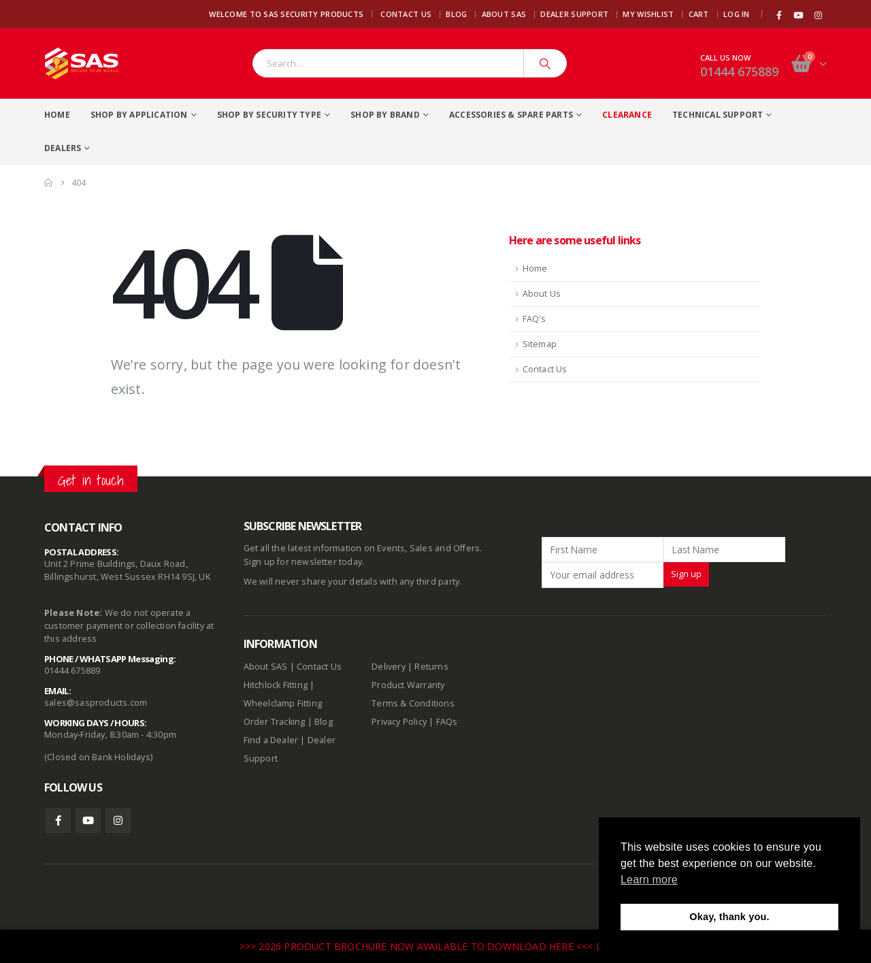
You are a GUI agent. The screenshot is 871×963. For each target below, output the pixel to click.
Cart (699, 14)
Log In (736, 14)
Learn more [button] (649, 879)
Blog (456, 14)
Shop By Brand (385, 114)
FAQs (447, 722)
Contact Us (405, 14)
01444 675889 (739, 71)
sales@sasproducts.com (95, 702)
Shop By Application (139, 114)
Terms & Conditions (413, 703)
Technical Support (717, 114)
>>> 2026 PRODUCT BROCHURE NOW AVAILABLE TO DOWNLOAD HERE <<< (418, 946)
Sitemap (540, 344)
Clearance (627, 114)
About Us (542, 293)
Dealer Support (574, 14)
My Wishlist (648, 14)
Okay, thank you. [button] (729, 916)
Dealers (62, 148)
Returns (431, 666)
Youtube (88, 820)
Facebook (58, 820)
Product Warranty (409, 685)
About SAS (504, 14)
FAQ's (534, 319)
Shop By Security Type (269, 114)
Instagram (118, 820)
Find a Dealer (271, 740)
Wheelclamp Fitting (283, 703)
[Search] (545, 63)
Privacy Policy (399, 722)
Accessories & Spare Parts (511, 114)
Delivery (389, 666)
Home (57, 114)
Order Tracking (275, 722)
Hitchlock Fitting (276, 685)
